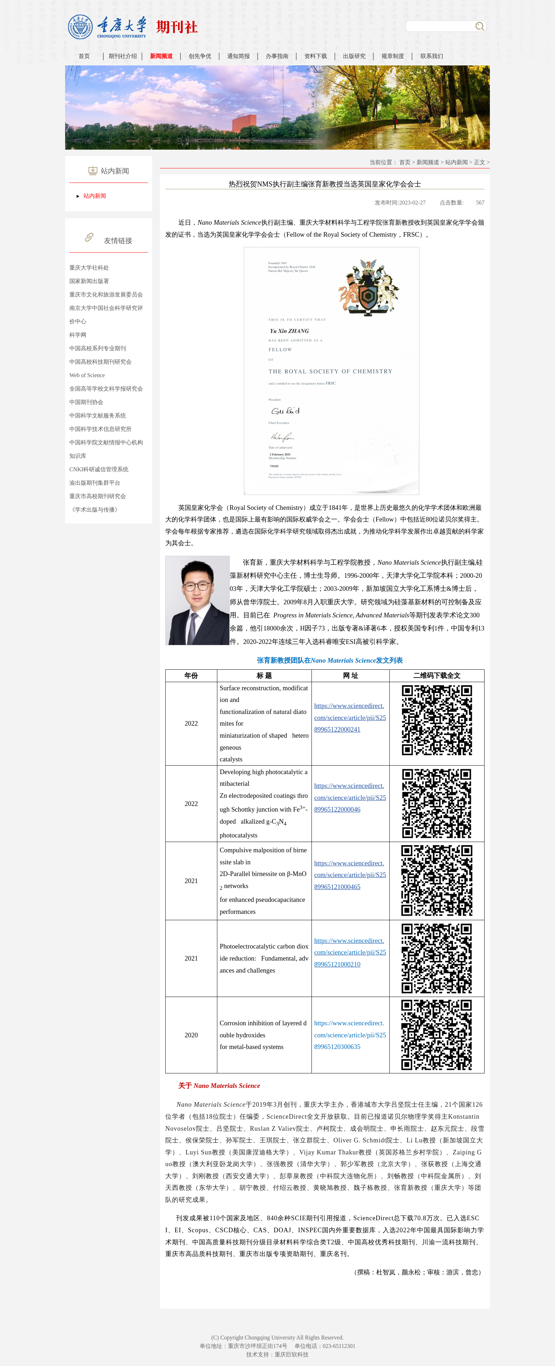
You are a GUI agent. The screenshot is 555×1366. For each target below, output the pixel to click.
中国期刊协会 (86, 402)
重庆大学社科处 (89, 268)
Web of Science (87, 375)
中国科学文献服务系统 (97, 416)
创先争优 (200, 56)
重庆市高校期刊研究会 (97, 496)
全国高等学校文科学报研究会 (106, 389)
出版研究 (354, 56)
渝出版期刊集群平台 (94, 483)
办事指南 (277, 56)
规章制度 (393, 56)
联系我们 (431, 56)
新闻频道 (161, 56)
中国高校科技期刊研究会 (100, 362)
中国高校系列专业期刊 (97, 348)
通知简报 (238, 56)
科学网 (77, 335)
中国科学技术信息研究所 (100, 429)
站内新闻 (95, 196)
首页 (84, 56)
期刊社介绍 (123, 56)
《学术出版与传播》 (94, 510)
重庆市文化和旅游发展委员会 (106, 295)
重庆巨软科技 (292, 1354)
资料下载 (315, 56)
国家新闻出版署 (89, 281)
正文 (479, 162)
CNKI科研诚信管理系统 (98, 469)
